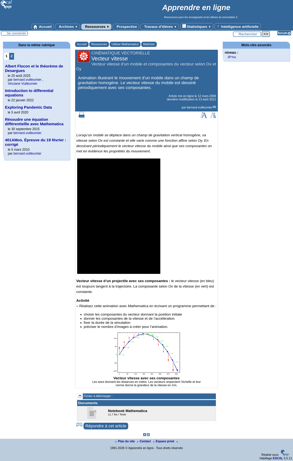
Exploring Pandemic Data (28, 107)
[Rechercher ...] (247, 34)
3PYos (232, 57)
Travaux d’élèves (159, 27)
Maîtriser (149, 44)
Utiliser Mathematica (125, 44)
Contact (144, 441)
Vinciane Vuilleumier (22, 83)
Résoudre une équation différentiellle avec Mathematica (34, 121)
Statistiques (196, 26)
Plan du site (125, 441)
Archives (67, 27)
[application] (118, 216)
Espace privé (164, 441)
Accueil (42, 27)
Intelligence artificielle (238, 26)
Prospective (126, 27)
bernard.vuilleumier (199, 107)
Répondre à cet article (105, 426)
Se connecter (16, 33)
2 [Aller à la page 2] (11, 56)
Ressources (96, 27)
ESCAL (278, 458)
